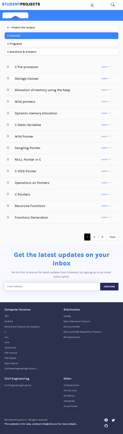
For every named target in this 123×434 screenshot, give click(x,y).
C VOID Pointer (25, 171)
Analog (67, 316)
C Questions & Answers (21, 51)
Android (8, 321)
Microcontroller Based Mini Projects (82, 331)
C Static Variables (28, 125)
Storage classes (26, 78)
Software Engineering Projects (20, 368)
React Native (11, 363)
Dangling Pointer (27, 148)
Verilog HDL (69, 401)
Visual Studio (71, 406)
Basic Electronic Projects (77, 321)
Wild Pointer (24, 136)
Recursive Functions (30, 206)
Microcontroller (72, 326)
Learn (106, 66)
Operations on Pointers (32, 183)
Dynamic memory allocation (36, 113)
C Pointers (22, 194)
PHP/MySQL (10, 358)
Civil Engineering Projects (17, 385)
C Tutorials (13, 35)
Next (112, 236)
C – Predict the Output (21, 27)
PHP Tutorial (10, 353)
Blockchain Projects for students (22, 326)
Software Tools (71, 385)
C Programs (14, 43)
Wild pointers (25, 102)
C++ (6, 337)
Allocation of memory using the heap (42, 90)
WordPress (69, 395)
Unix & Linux (70, 390)
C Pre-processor (27, 67)
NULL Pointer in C (28, 159)
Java (6, 342)
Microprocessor (72, 337)
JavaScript (10, 347)
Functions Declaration (31, 217)
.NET (6, 316)
